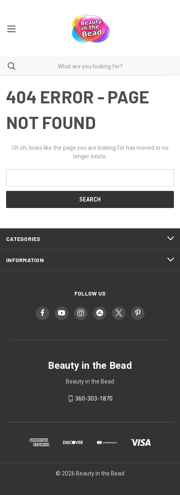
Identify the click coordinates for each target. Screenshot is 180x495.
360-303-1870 (94, 398)
